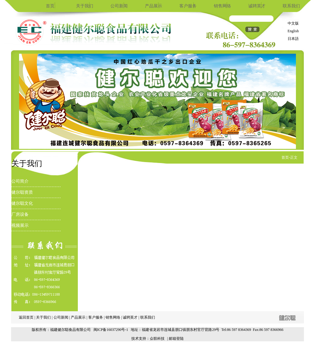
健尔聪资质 (22, 192)
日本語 (293, 39)
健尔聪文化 (22, 203)
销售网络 (222, 6)
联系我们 (291, 6)
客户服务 (188, 6)
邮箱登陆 (176, 338)
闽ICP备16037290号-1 (111, 330)
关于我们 (84, 6)
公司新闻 (119, 6)
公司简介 (20, 181)
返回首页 (26, 317)
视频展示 (20, 225)
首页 (50, 6)
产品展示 (153, 6)
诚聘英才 (256, 6)
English (293, 31)
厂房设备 (20, 214)
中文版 (293, 23)
